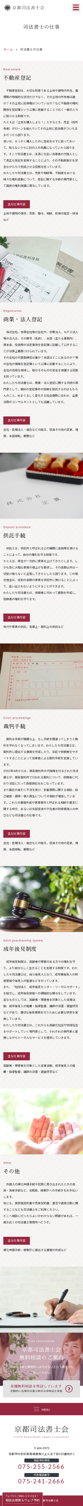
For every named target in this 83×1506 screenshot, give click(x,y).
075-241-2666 (41, 1481)
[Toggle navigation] (76, 7)
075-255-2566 (41, 1467)
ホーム (8, 49)
